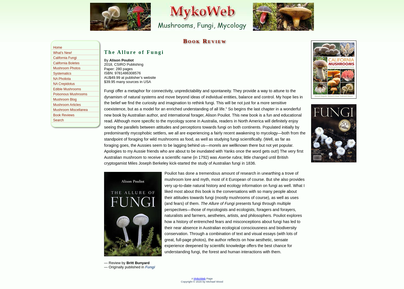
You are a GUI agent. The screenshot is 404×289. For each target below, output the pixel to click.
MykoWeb (199, 278)
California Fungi (65, 58)
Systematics (62, 73)
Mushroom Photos (66, 68)
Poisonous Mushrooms (70, 94)
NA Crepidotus (64, 84)
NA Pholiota (62, 79)
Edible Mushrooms (67, 89)
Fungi (149, 267)
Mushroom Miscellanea (70, 110)
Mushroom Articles (67, 105)
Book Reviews (63, 115)
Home (57, 47)
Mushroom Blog (65, 99)
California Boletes (66, 63)
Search (58, 120)
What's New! (62, 53)
